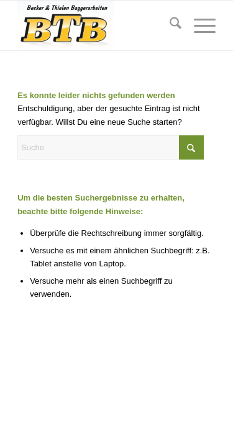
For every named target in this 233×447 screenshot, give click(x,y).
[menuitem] (169, 25)
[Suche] (169, 25)
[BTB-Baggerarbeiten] (96, 25)
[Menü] (198, 25)
